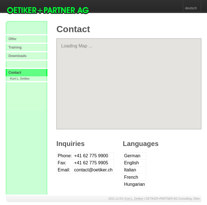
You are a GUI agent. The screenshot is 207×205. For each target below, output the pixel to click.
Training (15, 47)
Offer (12, 39)
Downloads (17, 56)
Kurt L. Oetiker (20, 78)
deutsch (191, 8)
